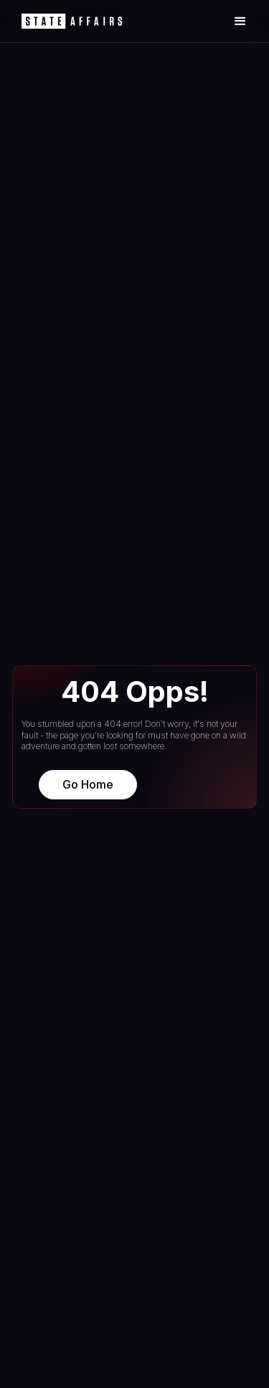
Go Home (87, 784)
